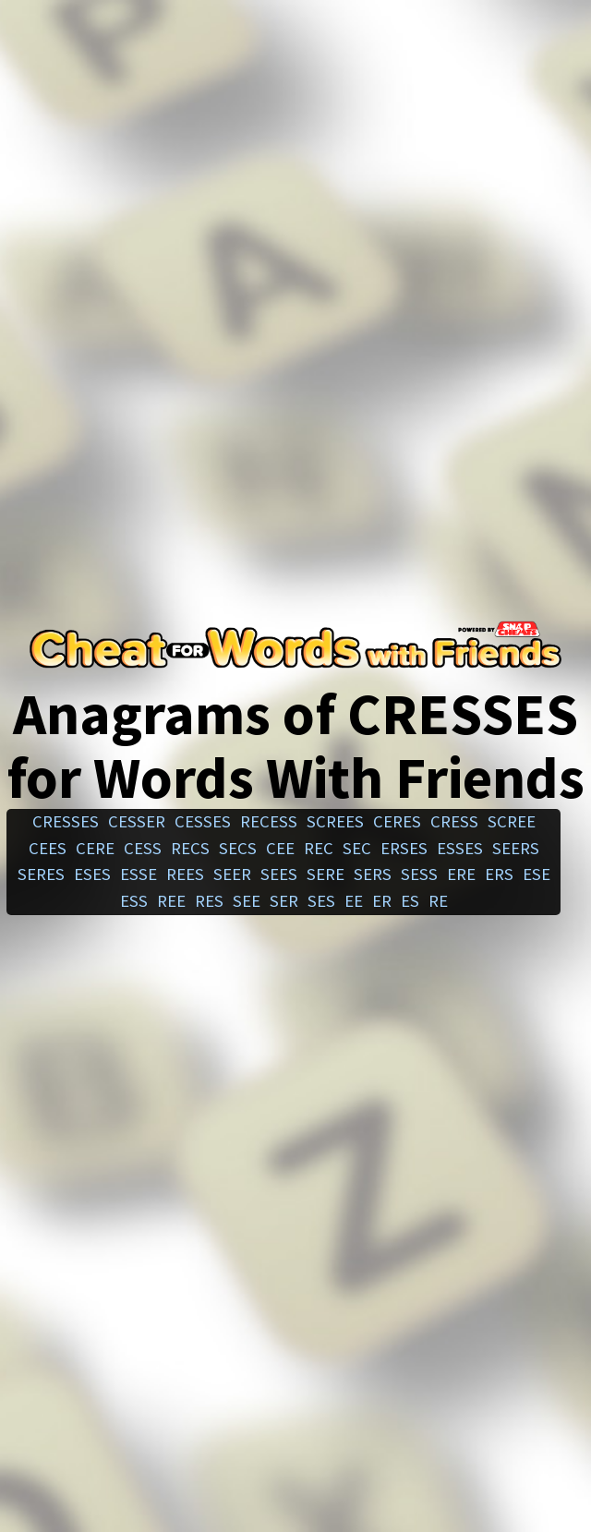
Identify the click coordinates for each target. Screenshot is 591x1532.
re (438, 900)
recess (268, 821)
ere (461, 874)
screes (335, 821)
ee (353, 900)
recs (190, 848)
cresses (65, 821)
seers (515, 848)
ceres (397, 821)
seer (232, 874)
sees (278, 874)
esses (460, 848)
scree (512, 821)
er (382, 900)
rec (318, 848)
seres (41, 874)
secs (238, 848)
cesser (136, 821)
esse (138, 874)
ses (321, 900)
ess (134, 900)
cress (454, 821)
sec (357, 848)
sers (373, 874)
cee (280, 848)
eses (92, 874)
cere (95, 848)
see (246, 900)
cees (47, 848)
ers (499, 874)
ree (171, 900)
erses (404, 848)
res (209, 900)
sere (325, 874)
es (410, 900)
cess (143, 848)
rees (185, 874)
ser (284, 900)
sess (419, 874)
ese (536, 874)
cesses (203, 821)
